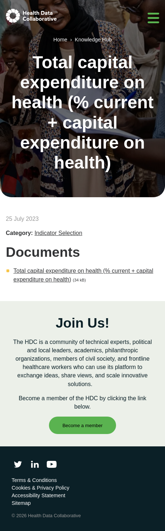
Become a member (82, 425)
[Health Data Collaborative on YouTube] (51, 464)
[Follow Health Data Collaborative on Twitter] (18, 464)
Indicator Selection (58, 233)
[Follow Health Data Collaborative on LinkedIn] (34, 464)
